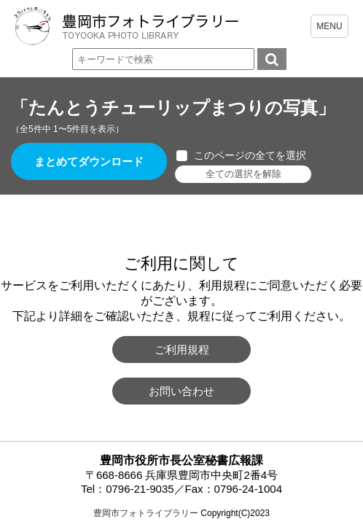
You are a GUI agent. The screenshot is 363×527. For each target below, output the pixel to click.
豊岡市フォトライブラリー (145, 513)
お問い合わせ (181, 391)
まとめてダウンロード (89, 161)
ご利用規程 (182, 349)
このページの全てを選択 (250, 155)
